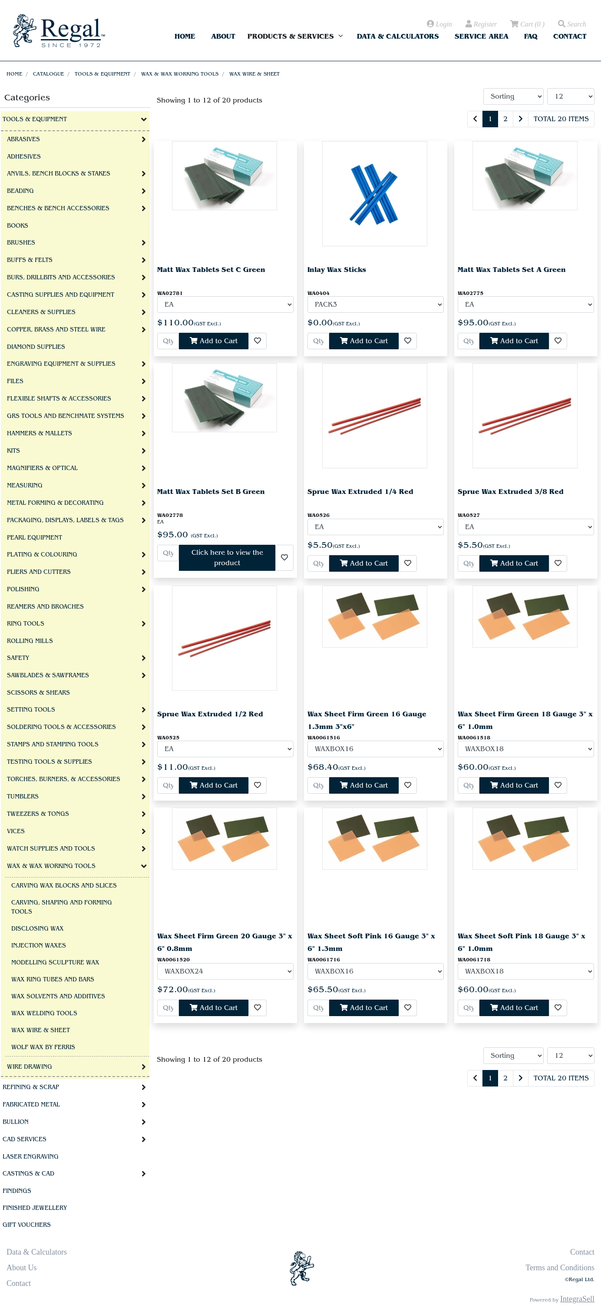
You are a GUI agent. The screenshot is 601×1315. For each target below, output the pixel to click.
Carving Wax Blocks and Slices (64, 885)
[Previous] (475, 119)
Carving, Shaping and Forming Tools (61, 907)
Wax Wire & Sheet (254, 74)
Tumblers (23, 796)
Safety (18, 658)
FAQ (531, 36)
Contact (570, 36)
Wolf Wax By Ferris (43, 1047)
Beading (20, 191)
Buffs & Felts (30, 260)
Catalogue (48, 74)
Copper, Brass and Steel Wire (56, 329)
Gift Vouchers (27, 1225)
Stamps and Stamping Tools (53, 744)
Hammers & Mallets (39, 433)
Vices (16, 831)
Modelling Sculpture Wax (55, 962)
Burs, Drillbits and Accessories (61, 277)
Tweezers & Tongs (38, 814)
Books (17, 225)
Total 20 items (561, 119)
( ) (527, 24)
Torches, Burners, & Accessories (63, 779)
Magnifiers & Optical (42, 468)
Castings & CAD (28, 1173)
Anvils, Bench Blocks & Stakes (58, 173)
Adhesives (24, 156)
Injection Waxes (38, 945)
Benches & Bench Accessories (58, 208)
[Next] (520, 119)
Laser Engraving (31, 1156)
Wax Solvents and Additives (58, 996)
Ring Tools (25, 623)
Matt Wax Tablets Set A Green (512, 269)
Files (15, 381)
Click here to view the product (227, 558)
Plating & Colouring (42, 554)
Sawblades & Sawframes (48, 675)
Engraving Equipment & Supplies (61, 364)
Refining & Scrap (31, 1087)
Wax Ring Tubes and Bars (52, 979)
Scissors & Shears (38, 692)
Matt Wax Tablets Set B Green (211, 491)
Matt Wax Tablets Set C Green (211, 269)
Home (185, 36)
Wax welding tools (44, 1013)
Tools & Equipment (102, 74)
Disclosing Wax (37, 928)
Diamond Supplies (36, 347)
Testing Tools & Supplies (49, 762)
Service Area (482, 36)
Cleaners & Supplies (41, 312)
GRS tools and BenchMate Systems (65, 416)
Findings (17, 1191)
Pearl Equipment (34, 537)
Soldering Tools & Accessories (61, 727)
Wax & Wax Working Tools (179, 74)
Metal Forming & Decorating (55, 503)
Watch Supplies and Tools (51, 848)
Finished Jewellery (35, 1208)
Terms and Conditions (559, 1267)
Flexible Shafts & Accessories (59, 398)
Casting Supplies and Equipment (60, 294)
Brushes (21, 242)
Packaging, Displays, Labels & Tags (65, 520)
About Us (22, 1267)
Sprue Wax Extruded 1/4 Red (360, 491)
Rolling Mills (30, 641)
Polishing (23, 589)
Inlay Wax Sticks (336, 269)
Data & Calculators (398, 36)
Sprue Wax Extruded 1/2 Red (210, 714)
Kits (13, 450)
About (223, 36)
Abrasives (23, 139)
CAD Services (24, 1139)
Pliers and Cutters (39, 572)
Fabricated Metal (31, 1104)
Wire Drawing (29, 1066)
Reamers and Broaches (45, 606)
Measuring (25, 485)
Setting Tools (31, 709)
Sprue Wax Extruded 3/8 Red (511, 491)
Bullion (16, 1122)
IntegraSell (577, 1299)
